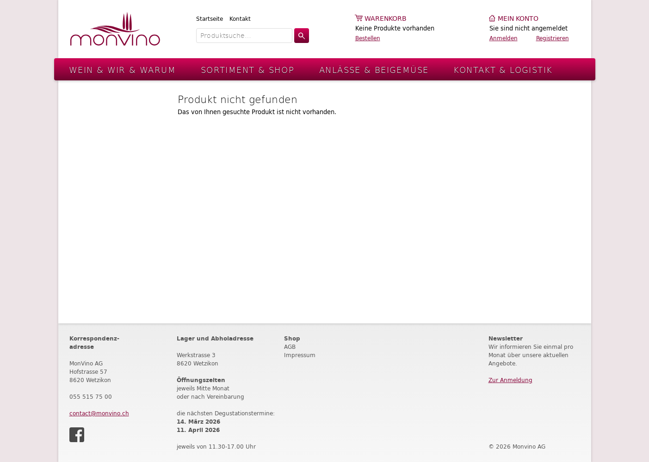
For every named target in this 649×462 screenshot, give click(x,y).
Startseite (209, 18)
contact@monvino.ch (99, 413)
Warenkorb (386, 19)
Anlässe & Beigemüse (373, 69)
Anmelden (503, 38)
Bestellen (367, 38)
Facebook (76, 434)
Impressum (299, 355)
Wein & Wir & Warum (122, 69)
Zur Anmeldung (510, 380)
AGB (290, 346)
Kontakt (240, 18)
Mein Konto (518, 19)
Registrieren (552, 38)
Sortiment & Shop (247, 69)
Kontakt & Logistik (502, 69)
